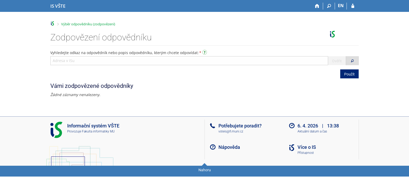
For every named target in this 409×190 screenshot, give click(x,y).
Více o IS (307, 147)
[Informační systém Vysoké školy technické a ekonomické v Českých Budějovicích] (57, 6)
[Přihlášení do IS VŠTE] (353, 6)
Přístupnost (306, 153)
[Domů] (317, 6)
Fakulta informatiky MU (98, 131)
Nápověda (229, 147)
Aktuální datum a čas (312, 131)
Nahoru (204, 170)
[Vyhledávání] (329, 6)
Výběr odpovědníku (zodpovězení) (88, 24)
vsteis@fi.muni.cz (230, 131)
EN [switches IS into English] (341, 5)
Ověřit (337, 61)
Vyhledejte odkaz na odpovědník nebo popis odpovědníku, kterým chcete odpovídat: (129, 52)
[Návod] (205, 53)
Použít (349, 74)
